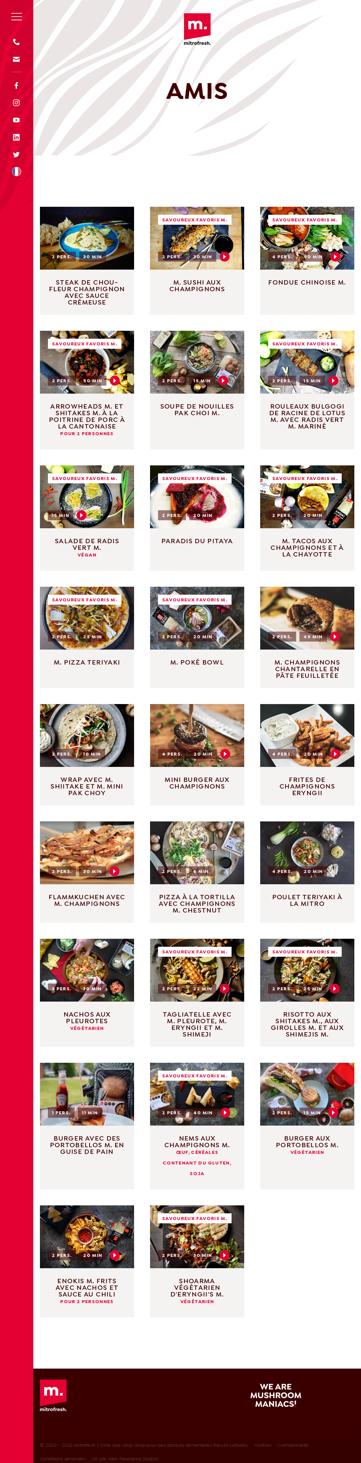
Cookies (262, 1445)
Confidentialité (292, 1445)
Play (225, 257)
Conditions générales (63, 1459)
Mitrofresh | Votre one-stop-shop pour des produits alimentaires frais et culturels (197, 29)
